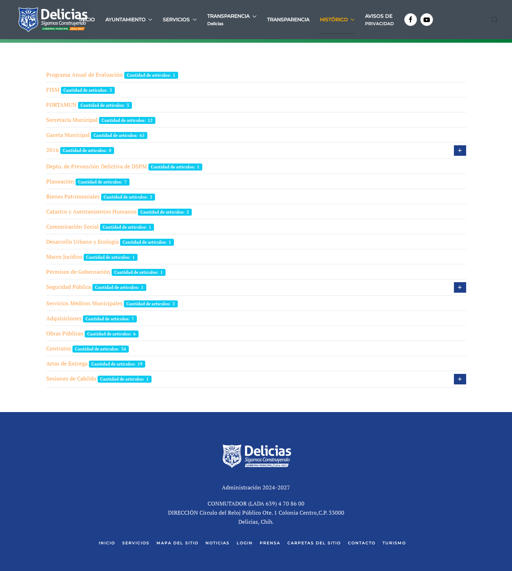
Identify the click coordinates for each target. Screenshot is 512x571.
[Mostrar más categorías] (460, 150)
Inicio (87, 19)
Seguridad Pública (68, 287)
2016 (52, 150)
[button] (232, 20)
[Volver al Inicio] (52, 19)
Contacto (362, 543)
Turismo (394, 543)
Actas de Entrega (66, 363)
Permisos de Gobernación (78, 272)
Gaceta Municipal (68, 135)
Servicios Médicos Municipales (84, 303)
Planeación (60, 181)
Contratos (58, 348)
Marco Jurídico (64, 256)
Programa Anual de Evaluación (84, 74)
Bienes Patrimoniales (73, 196)
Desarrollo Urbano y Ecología (82, 241)
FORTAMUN (61, 105)
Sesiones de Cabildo (71, 378)
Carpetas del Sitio (314, 543)
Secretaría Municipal (72, 120)
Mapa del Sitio (177, 543)
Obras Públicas (64, 333)
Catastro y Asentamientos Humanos (91, 211)
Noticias (217, 543)
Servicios (135, 543)
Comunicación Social (72, 226)
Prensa (270, 543)
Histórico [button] (337, 19)
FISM (52, 89)
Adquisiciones (64, 318)
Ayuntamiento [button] (129, 19)
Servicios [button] (180, 19)
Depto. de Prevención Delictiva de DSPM (96, 166)
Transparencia (288, 19)
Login (245, 543)
